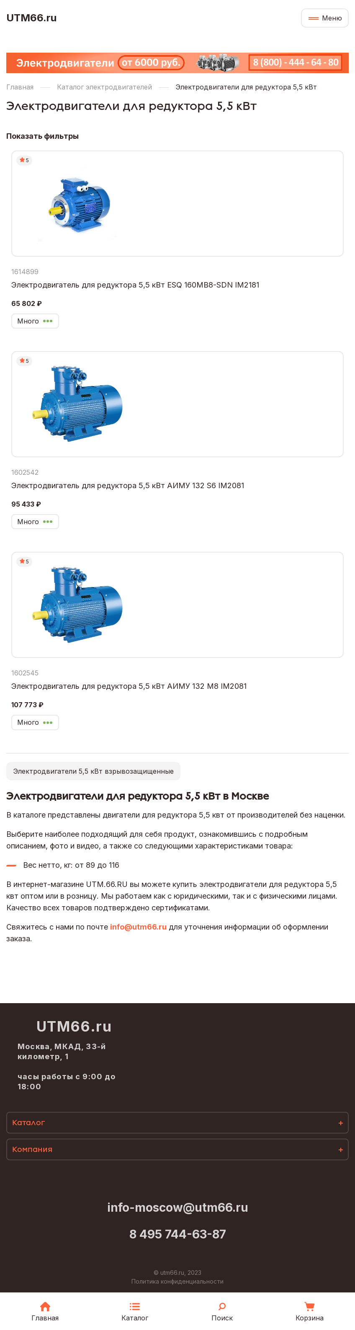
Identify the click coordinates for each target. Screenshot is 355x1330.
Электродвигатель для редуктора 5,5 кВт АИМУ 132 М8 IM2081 (129, 686)
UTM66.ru (31, 18)
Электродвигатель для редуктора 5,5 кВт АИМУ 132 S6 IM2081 (127, 485)
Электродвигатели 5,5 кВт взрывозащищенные (93, 771)
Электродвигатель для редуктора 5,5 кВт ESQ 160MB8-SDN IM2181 (135, 284)
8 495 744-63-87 (177, 1234)
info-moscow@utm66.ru (177, 1207)
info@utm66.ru (138, 926)
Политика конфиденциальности (177, 1281)
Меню (332, 18)
